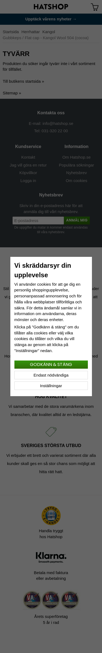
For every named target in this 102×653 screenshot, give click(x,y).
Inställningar (51, 385)
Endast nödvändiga (50, 375)
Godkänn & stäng (51, 364)
